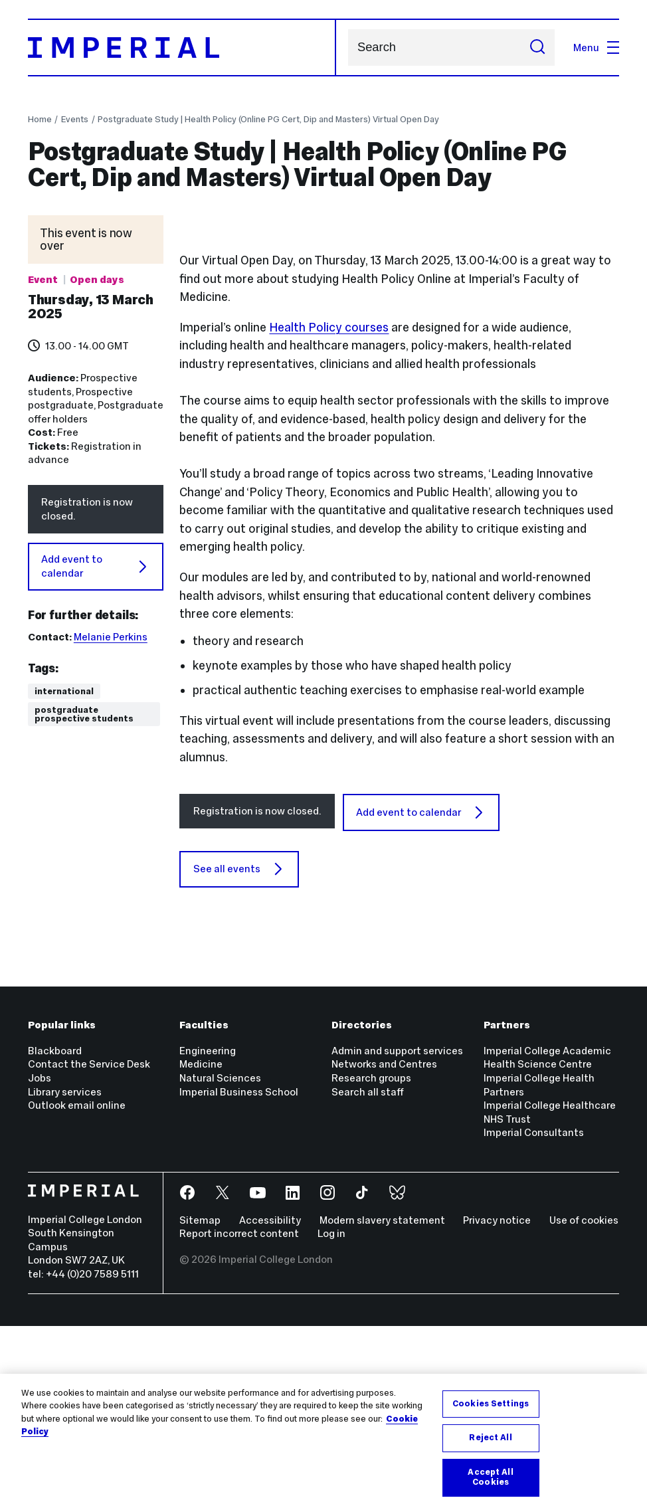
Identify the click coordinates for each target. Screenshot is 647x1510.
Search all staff (367, 1276)
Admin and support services (397, 1234)
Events (74, 119)
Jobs (39, 1262)
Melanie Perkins (110, 636)
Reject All (490, 1437)
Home (40, 119)
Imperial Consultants (534, 1316)
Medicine (201, 1248)
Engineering (207, 1234)
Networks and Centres (384, 1248)
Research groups (371, 1262)
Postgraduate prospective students (84, 714)
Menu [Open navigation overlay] (596, 47)
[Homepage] (182, 48)
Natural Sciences (220, 1262)
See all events (239, 1053)
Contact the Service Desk (89, 1248)
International (64, 691)
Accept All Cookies (490, 1477)
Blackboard (55, 1234)
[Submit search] (538, 47)
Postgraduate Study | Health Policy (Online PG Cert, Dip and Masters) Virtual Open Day (268, 119)
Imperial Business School (238, 1276)
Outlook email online (77, 1289)
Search (347, 47)
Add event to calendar (95, 566)
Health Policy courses (329, 511)
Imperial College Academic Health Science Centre (547, 1241)
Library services (65, 1276)
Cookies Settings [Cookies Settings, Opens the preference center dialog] (490, 1403)
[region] (323, 1442)
